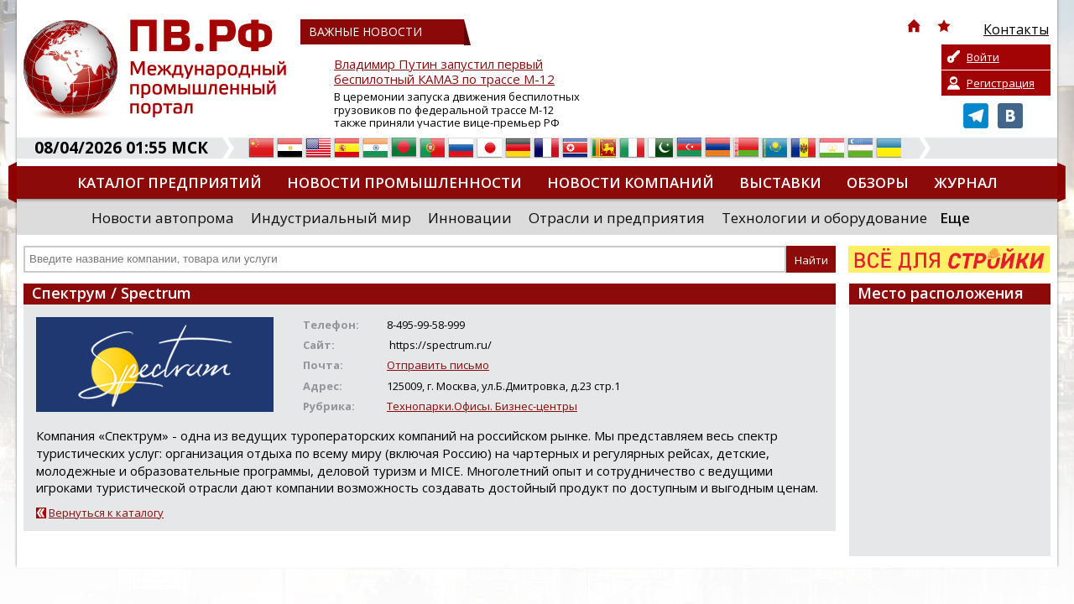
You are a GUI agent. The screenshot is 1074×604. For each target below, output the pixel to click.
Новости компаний (630, 182)
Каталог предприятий (169, 182)
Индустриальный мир (331, 217)
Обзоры (878, 182)
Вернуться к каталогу (106, 512)
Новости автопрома (162, 217)
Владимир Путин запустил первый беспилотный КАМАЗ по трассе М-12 (444, 71)
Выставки (780, 182)
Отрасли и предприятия (617, 217)
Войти (983, 57)
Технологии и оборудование (824, 217)
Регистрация (1001, 83)
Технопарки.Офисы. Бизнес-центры (482, 406)
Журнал (966, 182)
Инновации (470, 217)
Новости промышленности (404, 182)
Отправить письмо (438, 364)
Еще (955, 217)
